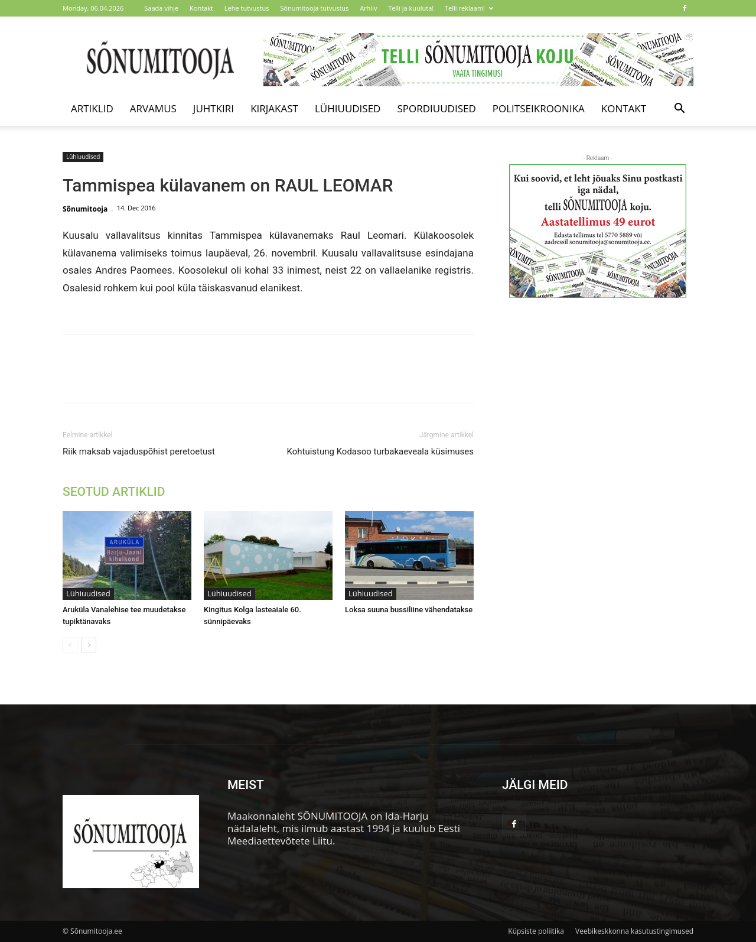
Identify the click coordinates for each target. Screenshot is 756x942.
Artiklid (92, 108)
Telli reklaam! (469, 8)
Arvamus (153, 108)
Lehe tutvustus (246, 8)
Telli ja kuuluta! (411, 8)
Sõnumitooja (85, 209)
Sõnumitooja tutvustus (314, 8)
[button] (679, 109)
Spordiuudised (436, 108)
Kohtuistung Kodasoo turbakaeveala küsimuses (380, 451)
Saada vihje (161, 8)
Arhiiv (368, 8)
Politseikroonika (539, 108)
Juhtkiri (213, 108)
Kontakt (201, 8)
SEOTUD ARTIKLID (114, 492)
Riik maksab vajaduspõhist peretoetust (139, 451)
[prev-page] (70, 645)
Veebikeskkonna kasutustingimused (634, 931)
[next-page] (89, 645)
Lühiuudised (348, 108)
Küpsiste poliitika (536, 931)
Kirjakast (274, 108)
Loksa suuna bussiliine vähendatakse (408, 609)
